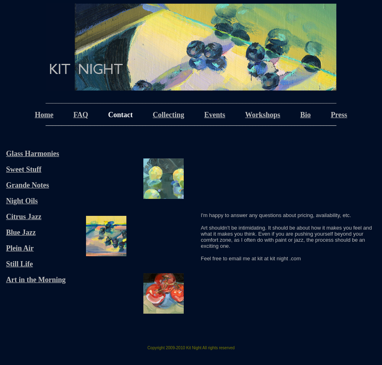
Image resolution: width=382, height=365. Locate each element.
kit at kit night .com (279, 258)
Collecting (168, 115)
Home (44, 115)
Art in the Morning (36, 280)
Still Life (19, 264)
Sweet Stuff (24, 169)
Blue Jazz (21, 232)
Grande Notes (27, 185)
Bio (305, 115)
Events (214, 115)
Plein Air (20, 248)
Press (339, 115)
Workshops (262, 115)
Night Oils (22, 201)
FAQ (80, 115)
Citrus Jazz (23, 217)
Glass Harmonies (32, 154)
